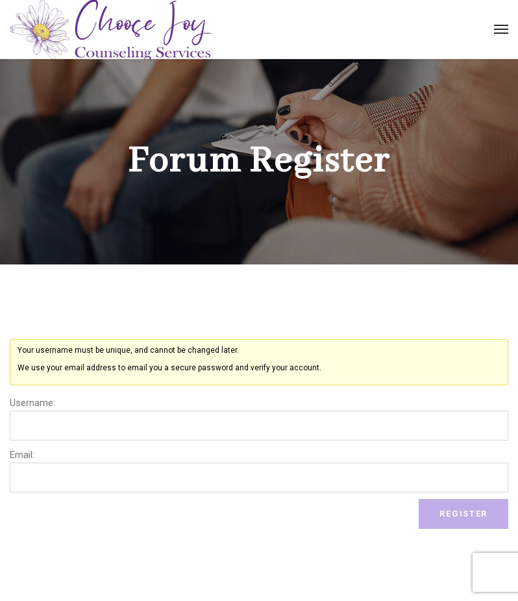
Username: (32, 403)
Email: (22, 455)
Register (463, 513)
